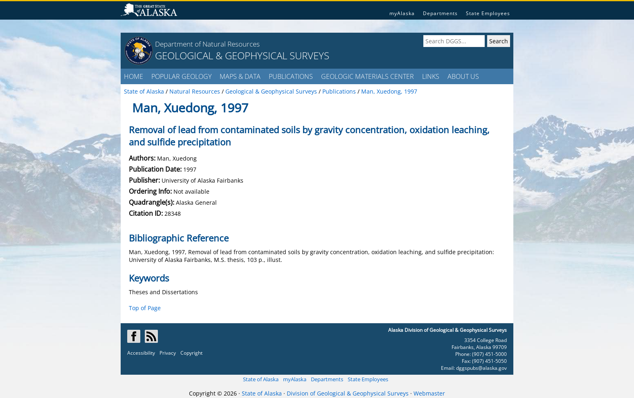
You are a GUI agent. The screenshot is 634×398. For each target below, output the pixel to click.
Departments (440, 13)
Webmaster (429, 393)
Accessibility (141, 352)
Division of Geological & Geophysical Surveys (348, 393)
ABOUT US (463, 76)
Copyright (191, 352)
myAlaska (402, 13)
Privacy (168, 352)
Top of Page (145, 308)
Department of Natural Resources (207, 44)
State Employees (488, 13)
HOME (133, 76)
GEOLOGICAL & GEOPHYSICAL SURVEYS (242, 55)
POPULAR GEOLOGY (181, 76)
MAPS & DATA (240, 76)
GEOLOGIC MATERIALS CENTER (367, 76)
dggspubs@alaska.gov (481, 367)
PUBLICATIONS (291, 76)
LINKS (430, 76)
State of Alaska (261, 379)
